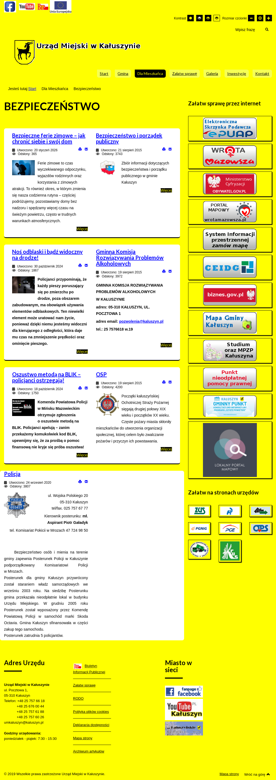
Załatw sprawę (84, 685)
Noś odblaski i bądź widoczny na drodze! (47, 254)
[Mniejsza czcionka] (251, 18)
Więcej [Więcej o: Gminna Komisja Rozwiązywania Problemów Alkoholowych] (166, 345)
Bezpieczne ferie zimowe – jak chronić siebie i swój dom (48, 138)
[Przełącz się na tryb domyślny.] (190, 18)
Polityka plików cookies (91, 712)
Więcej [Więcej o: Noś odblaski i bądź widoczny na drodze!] (82, 351)
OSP (101, 374)
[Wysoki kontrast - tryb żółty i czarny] (216, 18)
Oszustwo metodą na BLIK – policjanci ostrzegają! (46, 377)
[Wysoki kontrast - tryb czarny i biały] (199, 18)
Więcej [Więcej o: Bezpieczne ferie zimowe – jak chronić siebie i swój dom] (82, 229)
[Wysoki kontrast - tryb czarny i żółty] (208, 18)
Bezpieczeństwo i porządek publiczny (129, 138)
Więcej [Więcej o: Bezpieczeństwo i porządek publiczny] (166, 190)
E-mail (86, 149)
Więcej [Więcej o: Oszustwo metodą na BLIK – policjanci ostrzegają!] (82, 455)
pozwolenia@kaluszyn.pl (141, 321)
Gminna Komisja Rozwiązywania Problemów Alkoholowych (130, 257)
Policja (12, 473)
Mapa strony (82, 738)
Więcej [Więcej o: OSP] (166, 449)
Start (32, 89)
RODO (78, 698)
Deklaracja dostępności (91, 725)
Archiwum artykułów (88, 751)
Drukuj (80, 149)
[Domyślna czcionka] (260, 18)
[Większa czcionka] (268, 18)
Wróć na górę (257, 774)
